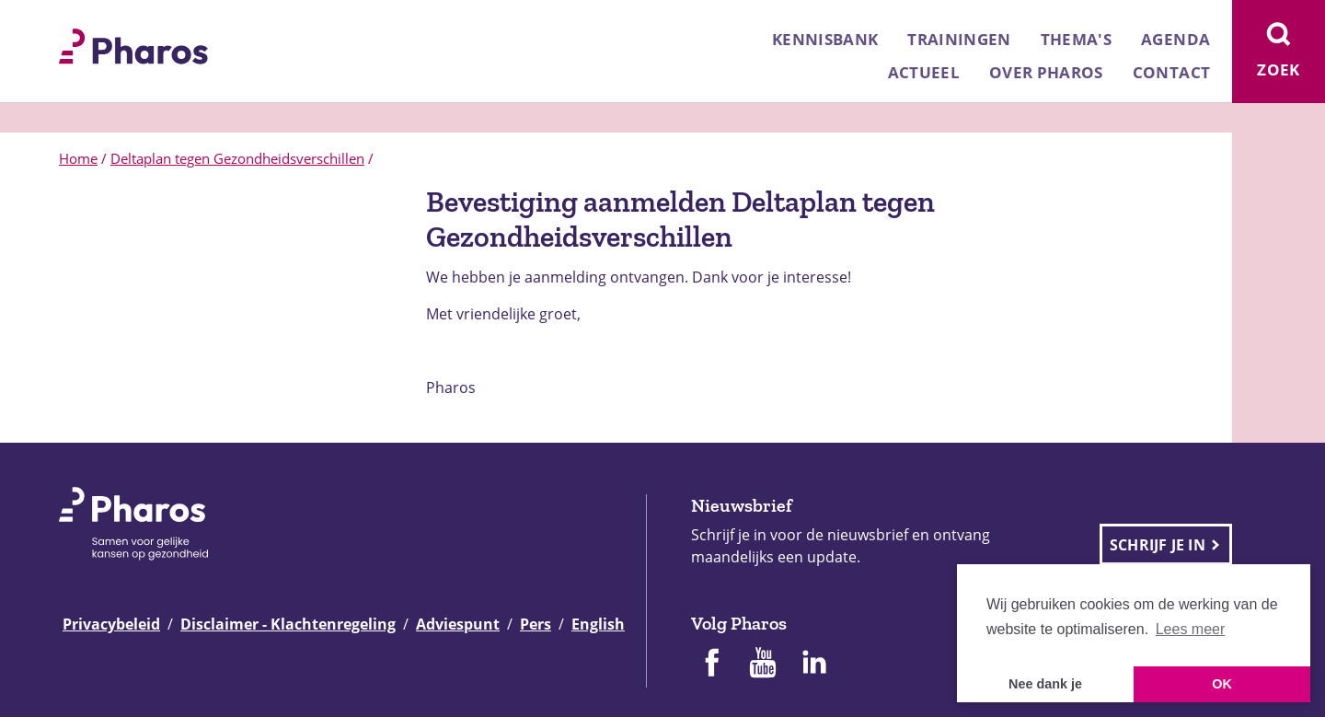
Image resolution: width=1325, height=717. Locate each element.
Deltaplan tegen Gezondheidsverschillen (237, 158)
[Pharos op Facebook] (711, 665)
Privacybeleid (111, 624)
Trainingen (958, 39)
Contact (1171, 72)
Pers (535, 624)
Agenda (1175, 39)
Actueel (924, 72)
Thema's (1076, 39)
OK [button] (1222, 684)
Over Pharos (1046, 72)
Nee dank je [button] (1045, 684)
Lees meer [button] (1191, 629)
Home (78, 158)
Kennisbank (825, 39)
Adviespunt (458, 624)
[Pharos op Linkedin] (814, 665)
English (598, 624)
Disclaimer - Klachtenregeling (288, 624)
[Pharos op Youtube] (763, 665)
